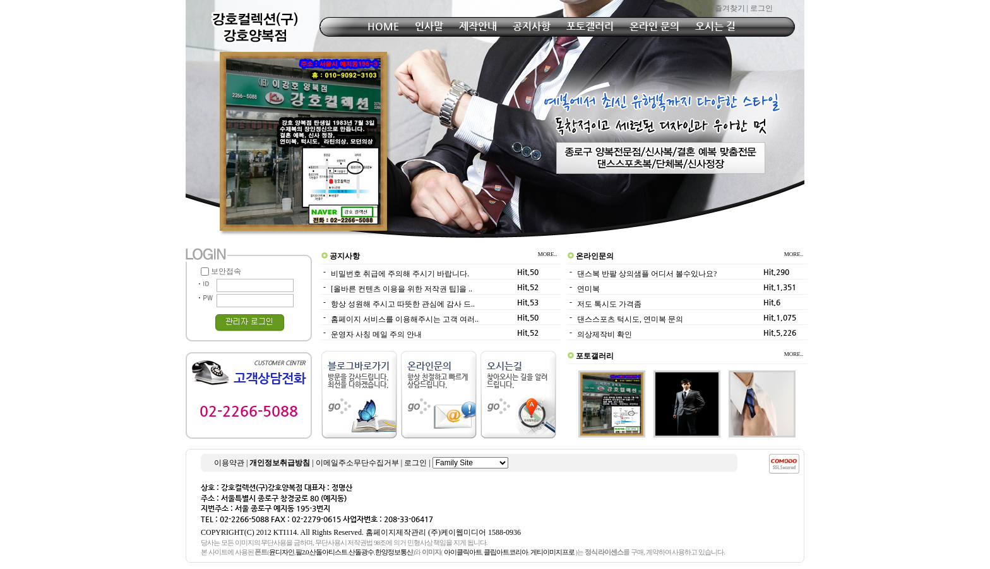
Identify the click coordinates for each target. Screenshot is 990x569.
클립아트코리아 (506, 552)
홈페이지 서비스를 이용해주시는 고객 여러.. (405, 319)
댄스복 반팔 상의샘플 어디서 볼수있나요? (647, 273)
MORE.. (549, 254)
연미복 (588, 288)
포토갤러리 (590, 26)
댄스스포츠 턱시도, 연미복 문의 (630, 319)
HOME (383, 26)
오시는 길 (715, 26)
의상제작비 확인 (604, 334)
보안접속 (221, 271)
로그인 (761, 8)
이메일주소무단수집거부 (357, 462)
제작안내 (478, 26)
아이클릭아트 (463, 552)
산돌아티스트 (328, 552)
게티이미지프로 (552, 552)
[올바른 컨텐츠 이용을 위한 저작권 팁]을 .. (401, 288)
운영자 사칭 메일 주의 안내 (376, 334)
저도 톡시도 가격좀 (609, 304)
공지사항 (532, 26)
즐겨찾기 (730, 8)
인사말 (429, 26)
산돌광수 (361, 552)
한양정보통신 (394, 552)
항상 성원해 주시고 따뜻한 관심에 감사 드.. (403, 304)
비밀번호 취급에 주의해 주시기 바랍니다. (400, 273)
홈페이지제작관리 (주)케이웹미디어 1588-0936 (443, 532)
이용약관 (229, 462)
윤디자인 (281, 552)
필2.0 (302, 552)
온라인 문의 (654, 26)
